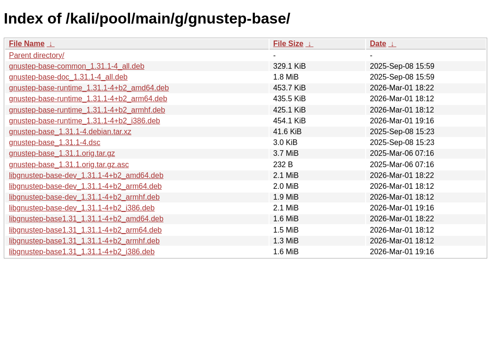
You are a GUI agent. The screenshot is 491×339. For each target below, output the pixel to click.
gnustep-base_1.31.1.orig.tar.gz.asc (69, 165)
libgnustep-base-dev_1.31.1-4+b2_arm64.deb (85, 186)
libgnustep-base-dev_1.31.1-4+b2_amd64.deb (86, 175)
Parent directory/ (36, 55)
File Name (27, 44)
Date (378, 44)
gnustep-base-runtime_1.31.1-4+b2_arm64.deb (88, 99)
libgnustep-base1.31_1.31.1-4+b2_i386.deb (82, 252)
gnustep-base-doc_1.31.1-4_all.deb (68, 77)
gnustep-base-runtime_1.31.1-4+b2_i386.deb (84, 121)
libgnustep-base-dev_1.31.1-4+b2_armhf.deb (84, 197)
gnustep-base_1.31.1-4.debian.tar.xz (70, 132)
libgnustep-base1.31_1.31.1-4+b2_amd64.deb (86, 219)
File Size (288, 44)
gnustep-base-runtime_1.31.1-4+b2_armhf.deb (87, 110)
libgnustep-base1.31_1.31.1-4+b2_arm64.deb (85, 230)
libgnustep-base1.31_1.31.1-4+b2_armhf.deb (84, 241)
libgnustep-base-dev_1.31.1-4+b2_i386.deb (82, 208)
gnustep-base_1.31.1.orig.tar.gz (62, 153)
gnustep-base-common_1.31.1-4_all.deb (76, 66)
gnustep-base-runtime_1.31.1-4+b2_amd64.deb (89, 88)
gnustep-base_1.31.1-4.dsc (54, 142)
